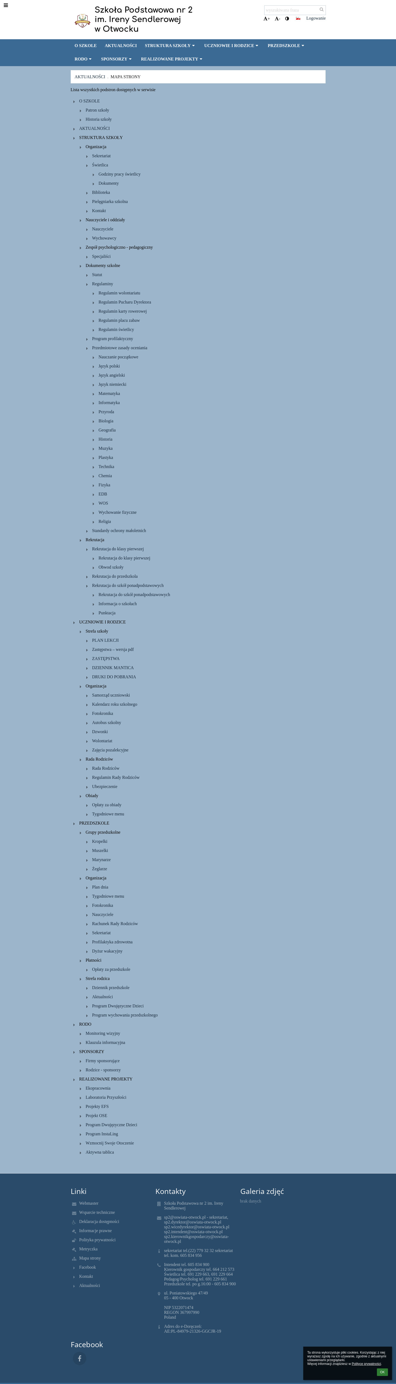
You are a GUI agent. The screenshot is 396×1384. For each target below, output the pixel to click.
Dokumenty (109, 183)
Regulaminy (102, 283)
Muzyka (106, 448)
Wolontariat (102, 741)
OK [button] (382, 1372)
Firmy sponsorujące (103, 1060)
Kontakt (99, 210)
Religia (105, 521)
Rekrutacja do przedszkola (115, 576)
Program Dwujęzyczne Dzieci (118, 1006)
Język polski (109, 366)
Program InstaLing (102, 1134)
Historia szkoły (99, 119)
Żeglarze (99, 868)
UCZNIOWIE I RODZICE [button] (232, 45)
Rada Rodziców (106, 768)
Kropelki (100, 841)
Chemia (105, 475)
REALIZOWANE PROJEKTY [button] (172, 59)
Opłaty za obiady (107, 804)
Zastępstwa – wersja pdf (113, 649)
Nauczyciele (102, 229)
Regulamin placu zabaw (119, 320)
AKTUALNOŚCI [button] (121, 45)
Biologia (106, 421)
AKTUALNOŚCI (94, 128)
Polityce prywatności (366, 1364)
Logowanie (316, 18)
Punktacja (107, 613)
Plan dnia (100, 887)
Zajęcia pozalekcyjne (110, 750)
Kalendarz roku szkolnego (114, 704)
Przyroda (106, 411)
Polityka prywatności (97, 1239)
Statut (97, 274)
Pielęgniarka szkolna (110, 201)
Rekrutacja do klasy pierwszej (118, 549)
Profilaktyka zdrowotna (112, 942)
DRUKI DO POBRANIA (114, 677)
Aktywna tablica (100, 1152)
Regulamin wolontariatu (119, 293)
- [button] (277, 18)
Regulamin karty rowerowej (123, 311)
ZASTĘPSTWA (106, 658)
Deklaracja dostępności (99, 1221)
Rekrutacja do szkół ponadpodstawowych (128, 585)
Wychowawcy (104, 238)
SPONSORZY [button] (117, 59)
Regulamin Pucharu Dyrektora (125, 302)
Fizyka (104, 485)
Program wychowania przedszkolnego (125, 1015)
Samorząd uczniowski (111, 695)
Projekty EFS (97, 1106)
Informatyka (109, 402)
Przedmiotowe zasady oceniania (119, 347)
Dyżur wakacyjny (107, 951)
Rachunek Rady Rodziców (115, 923)
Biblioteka (101, 192)
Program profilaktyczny (112, 338)
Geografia (107, 430)
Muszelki (100, 850)
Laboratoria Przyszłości (106, 1097)
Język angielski (112, 375)
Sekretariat (101, 156)
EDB (103, 494)
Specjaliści (101, 256)
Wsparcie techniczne (97, 1212)
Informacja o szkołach (118, 603)
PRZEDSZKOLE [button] (287, 45)
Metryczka (88, 1249)
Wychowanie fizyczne (118, 512)
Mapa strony (125, 76)
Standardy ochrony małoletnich (119, 530)
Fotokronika (102, 713)
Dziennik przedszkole (111, 987)
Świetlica (100, 165)
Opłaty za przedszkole (111, 969)
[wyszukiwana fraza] (295, 10)
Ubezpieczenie (104, 786)
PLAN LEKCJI (105, 640)
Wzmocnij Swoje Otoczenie (110, 1143)
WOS (103, 503)
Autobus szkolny (106, 722)
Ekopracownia (98, 1088)
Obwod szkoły (111, 567)
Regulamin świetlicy (116, 329)
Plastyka (106, 457)
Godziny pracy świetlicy (120, 174)
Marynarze (101, 859)
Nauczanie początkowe (118, 357)
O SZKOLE (89, 101)
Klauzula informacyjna (105, 1042)
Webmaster (89, 1203)
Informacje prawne (95, 1230)
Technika (106, 466)
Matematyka (109, 393)
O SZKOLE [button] (86, 45)
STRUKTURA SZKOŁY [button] (170, 45)
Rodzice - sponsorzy (103, 1070)
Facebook (87, 1267)
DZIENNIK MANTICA (113, 667)
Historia (106, 439)
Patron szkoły (97, 110)
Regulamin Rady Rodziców (116, 777)
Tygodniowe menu (108, 814)
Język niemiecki (113, 384)
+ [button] (266, 18)
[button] (298, 18)
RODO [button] (84, 59)
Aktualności (90, 76)
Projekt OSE (96, 1115)
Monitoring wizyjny (103, 1033)
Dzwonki (100, 731)
